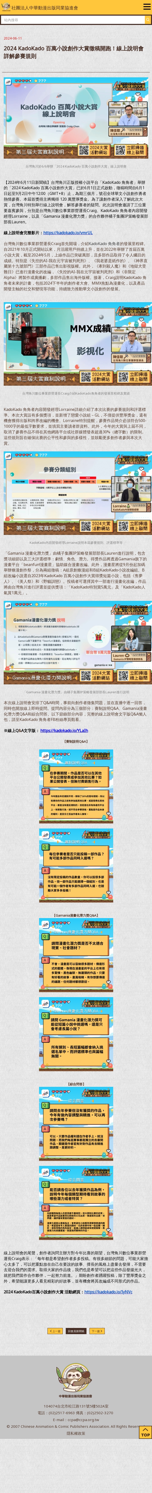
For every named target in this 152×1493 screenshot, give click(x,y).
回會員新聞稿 (76, 1331)
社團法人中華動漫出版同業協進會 (39, 6)
